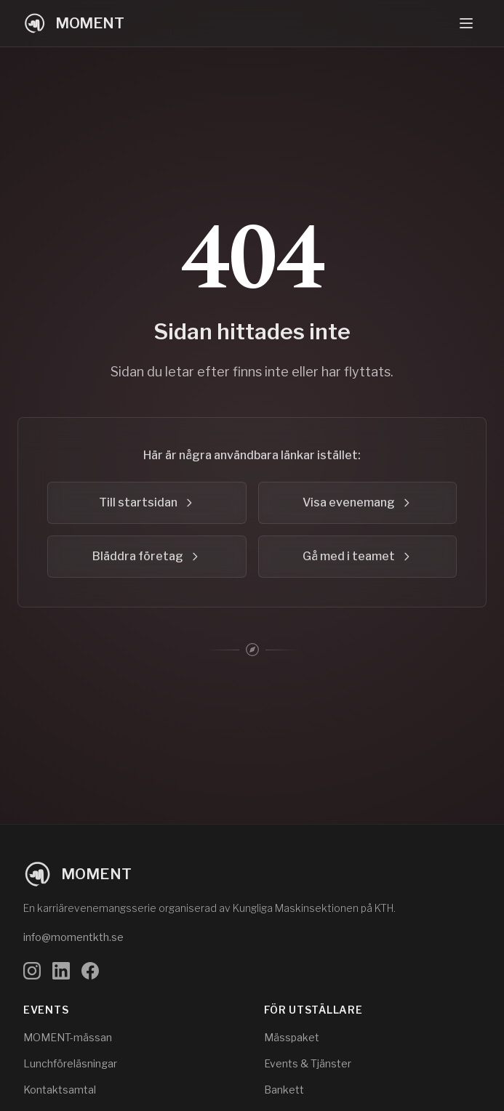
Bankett (284, 1089)
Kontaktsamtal (59, 1089)
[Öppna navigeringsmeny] (466, 23)
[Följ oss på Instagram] (32, 970)
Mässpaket (291, 1037)
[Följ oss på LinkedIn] (61, 970)
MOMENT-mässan (67, 1037)
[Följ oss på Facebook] (90, 970)
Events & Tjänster (307, 1063)
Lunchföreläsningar (70, 1063)
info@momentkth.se (73, 937)
